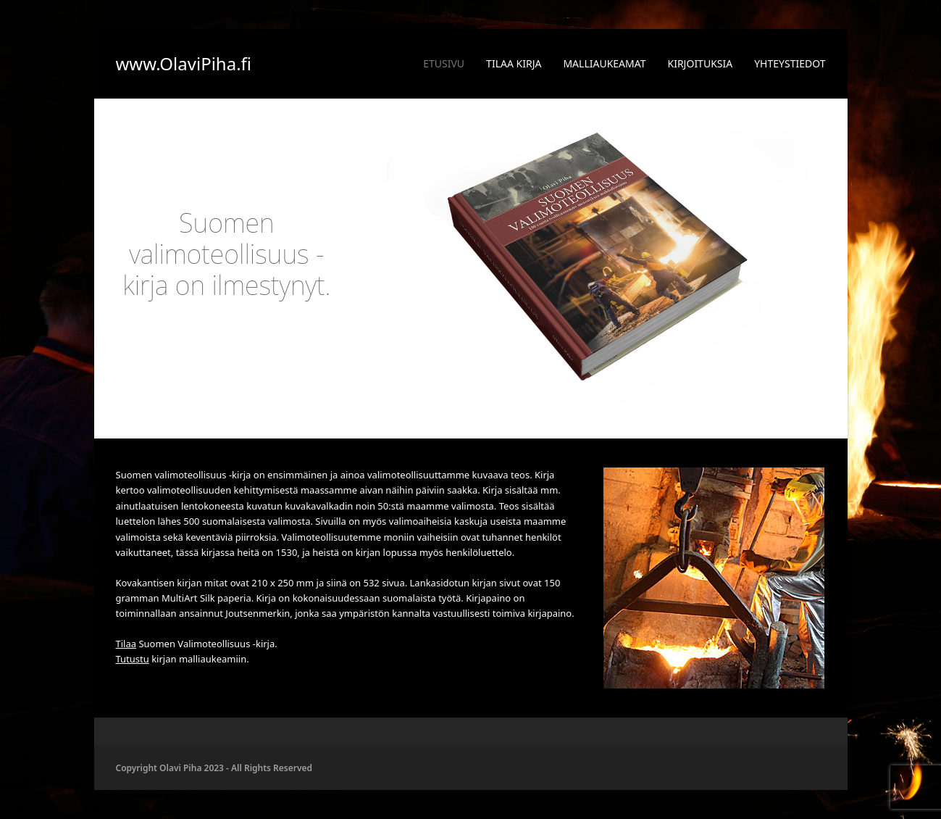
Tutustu (132, 658)
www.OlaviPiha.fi (184, 63)
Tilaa (126, 643)
